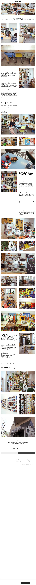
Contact (17, 460)
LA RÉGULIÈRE (23, 19)
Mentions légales (19, 461)
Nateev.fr (33, 464)
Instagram (29, 460)
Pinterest (28, 461)
